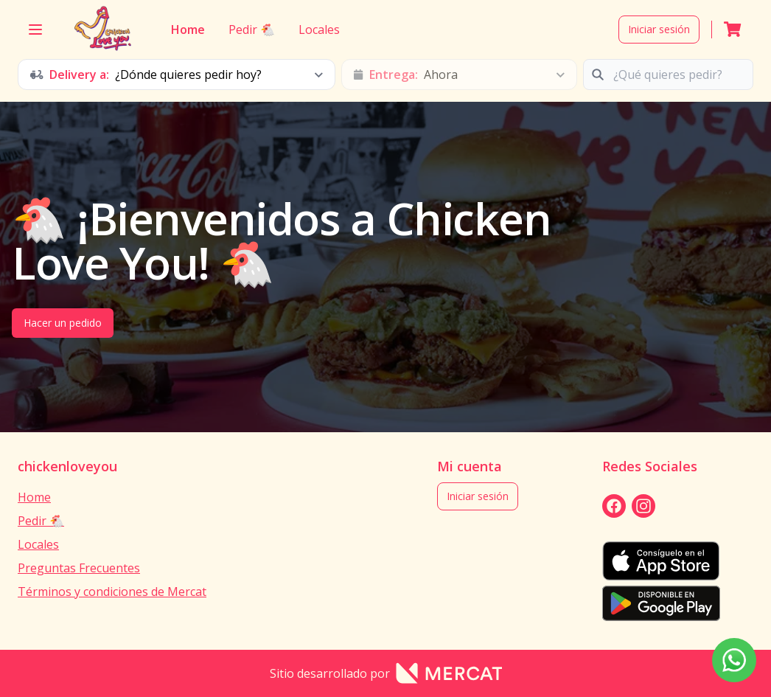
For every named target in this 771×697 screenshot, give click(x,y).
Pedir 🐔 (251, 29)
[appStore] (661, 560)
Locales (318, 29)
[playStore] (661, 603)
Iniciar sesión (659, 29)
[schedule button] (176, 74)
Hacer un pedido (63, 323)
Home (187, 29)
